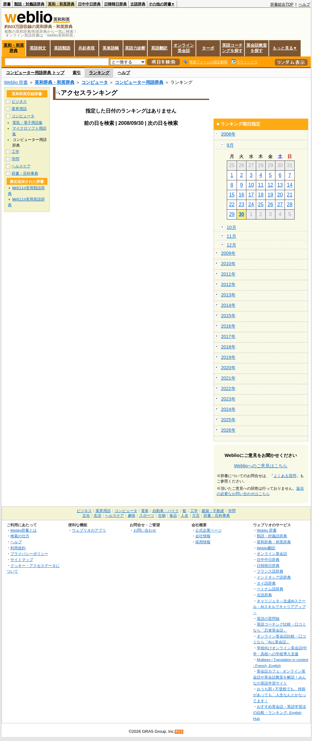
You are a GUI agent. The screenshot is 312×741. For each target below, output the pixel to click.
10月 (231, 227)
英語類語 (62, 48)
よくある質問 (285, 476)
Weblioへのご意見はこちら (261, 465)
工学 (15, 151)
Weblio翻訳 (266, 548)
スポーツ (146, 515)
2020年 (228, 367)
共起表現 (86, 48)
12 (270, 185)
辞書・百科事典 (25, 173)
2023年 (228, 398)
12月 (231, 245)
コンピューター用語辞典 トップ (35, 72)
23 (241, 204)
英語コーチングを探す (232, 48)
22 (232, 204)
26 (270, 204)
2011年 (228, 274)
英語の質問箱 (268, 618)
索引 (77, 72)
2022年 (228, 388)
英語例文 (38, 48)
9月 (230, 145)
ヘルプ (304, 4)
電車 (145, 511)
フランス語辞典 (270, 571)
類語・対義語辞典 (29, 4)
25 (261, 204)
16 (241, 194)
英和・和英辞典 (61, 4)
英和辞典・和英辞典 (54, 82)
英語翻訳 (159, 48)
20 (280, 194)
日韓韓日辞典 (115, 4)
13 (280, 185)
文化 (86, 515)
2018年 (228, 346)
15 (232, 194)
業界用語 (19, 109)
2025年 (228, 419)
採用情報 (202, 542)
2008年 (228, 134)
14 (289, 185)
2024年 (228, 409)
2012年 (228, 284)
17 (251, 194)
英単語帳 (111, 48)
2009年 (228, 253)
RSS (179, 731)
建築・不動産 (213, 511)
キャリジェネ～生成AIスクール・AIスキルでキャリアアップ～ (279, 607)
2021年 (228, 378)
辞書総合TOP (281, 4)
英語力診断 (135, 48)
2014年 (228, 305)
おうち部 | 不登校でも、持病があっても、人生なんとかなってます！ (279, 695)
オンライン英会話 (184, 48)
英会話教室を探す (256, 48)
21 (289, 194)
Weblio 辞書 (16, 82)
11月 (231, 236)
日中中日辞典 (89, 4)
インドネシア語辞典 (274, 577)
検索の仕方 (19, 536)
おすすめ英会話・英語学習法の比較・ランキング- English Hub (279, 712)
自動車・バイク (165, 511)
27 (280, 204)
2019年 (228, 357)
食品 (173, 515)
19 (270, 194)
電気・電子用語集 (27, 122)
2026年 (228, 430)
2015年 (228, 315)
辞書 (7, 4)
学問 (15, 159)
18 (261, 194)
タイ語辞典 (266, 583)
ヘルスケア (21, 166)
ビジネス (19, 101)
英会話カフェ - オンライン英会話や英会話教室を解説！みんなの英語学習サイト (279, 677)
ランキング (99, 72)
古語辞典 (137, 4)
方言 (196, 515)
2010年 (228, 263)
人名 (184, 515)
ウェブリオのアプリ (89, 530)
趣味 (131, 515)
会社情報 (202, 536)
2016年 (228, 326)
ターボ (208, 48)
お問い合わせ (144, 530)
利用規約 (18, 548)
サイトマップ (21, 559)
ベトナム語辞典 (270, 589)
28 (289, 204)
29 (232, 214)
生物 (162, 515)
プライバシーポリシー (29, 553)
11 (261, 185)
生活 (97, 515)
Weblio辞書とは (23, 530)
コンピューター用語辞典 (139, 82)
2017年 (228, 336)
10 (251, 185)
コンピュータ (94, 82)
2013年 (228, 294)
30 (241, 214)
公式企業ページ (208, 530)
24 (251, 204)
